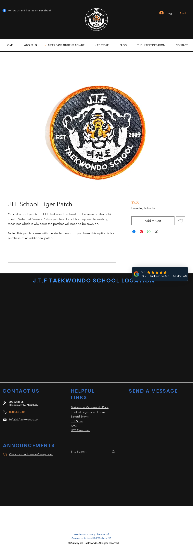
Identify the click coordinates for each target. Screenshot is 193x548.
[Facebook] (4, 10)
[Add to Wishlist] (180, 220)
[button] (185, 13)
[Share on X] (156, 231)
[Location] (4, 403)
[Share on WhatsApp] (149, 231)
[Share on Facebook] (134, 231)
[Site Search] (87, 451)
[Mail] (5, 419)
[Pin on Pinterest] (141, 231)
